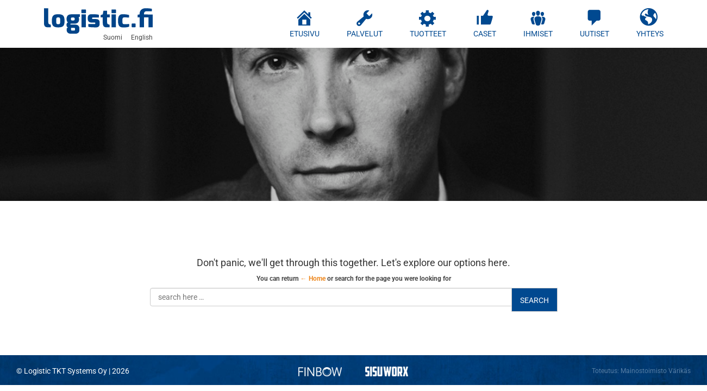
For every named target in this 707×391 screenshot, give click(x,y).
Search (534, 300)
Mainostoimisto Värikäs (656, 371)
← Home (313, 278)
